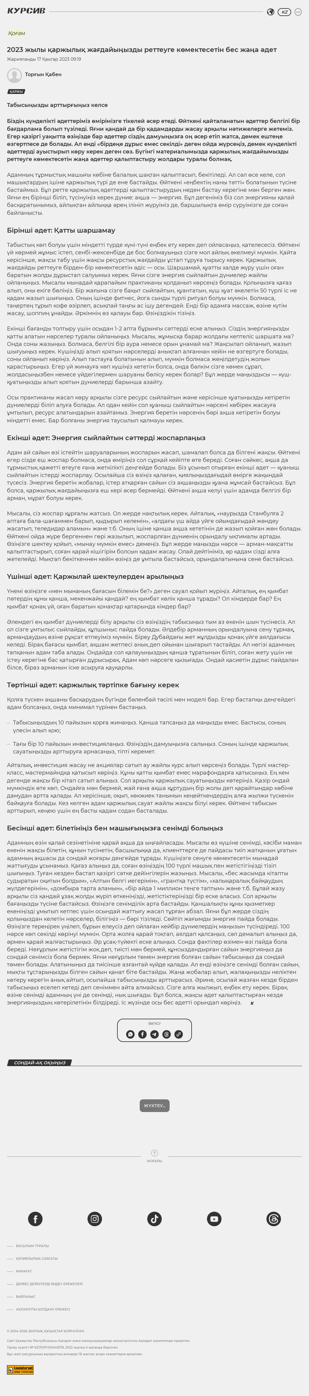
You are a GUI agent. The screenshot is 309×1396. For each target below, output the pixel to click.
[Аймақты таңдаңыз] (271, 12)
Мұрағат (24, 1271)
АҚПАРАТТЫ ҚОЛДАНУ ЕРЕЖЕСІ (43, 1309)
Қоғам (16, 33)
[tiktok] (154, 1219)
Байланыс (25, 1297)
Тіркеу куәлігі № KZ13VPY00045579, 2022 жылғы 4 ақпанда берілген (62, 1347)
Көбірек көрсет (154, 1105)
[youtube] (214, 1219)
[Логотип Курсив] (26, 11)
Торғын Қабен (43, 74)
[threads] (273, 1219)
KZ (284, 12)
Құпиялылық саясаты (37, 1259)
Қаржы (16, 92)
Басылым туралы (32, 1246)
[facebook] (35, 1219)
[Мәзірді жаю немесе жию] (298, 12)
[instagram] (95, 1219)
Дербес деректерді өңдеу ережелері (49, 1284)
